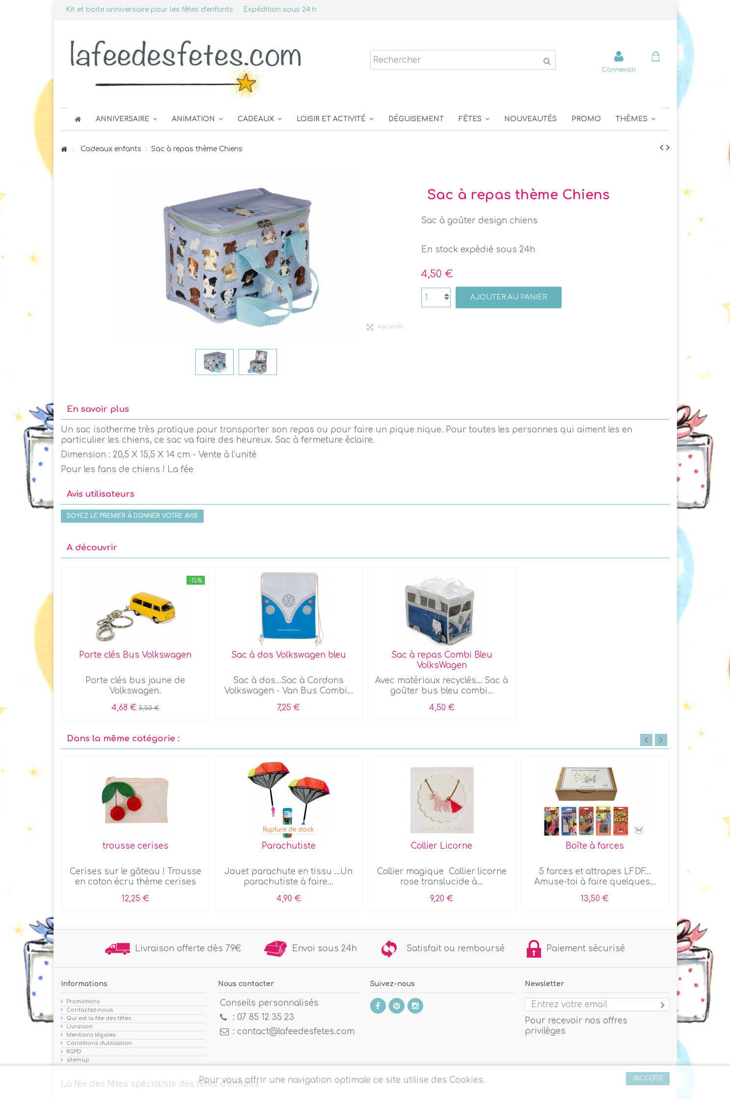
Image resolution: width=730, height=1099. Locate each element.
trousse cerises (135, 846)
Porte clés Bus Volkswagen (135, 655)
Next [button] (661, 740)
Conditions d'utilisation (99, 1043)
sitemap (77, 1060)
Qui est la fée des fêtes (98, 1018)
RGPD (73, 1051)
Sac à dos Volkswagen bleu (288, 655)
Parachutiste (289, 846)
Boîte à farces (595, 846)
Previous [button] (646, 740)
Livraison (79, 1026)
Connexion (619, 69)
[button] (474, 119)
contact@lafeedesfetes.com (295, 1031)
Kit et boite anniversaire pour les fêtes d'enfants (149, 9)
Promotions (83, 1001)
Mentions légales (90, 1035)
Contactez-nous (89, 1010)
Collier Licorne (441, 846)
